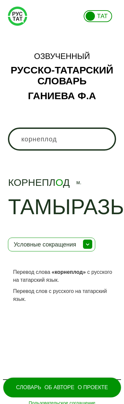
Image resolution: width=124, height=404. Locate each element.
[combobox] (62, 139)
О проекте (93, 387)
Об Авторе (59, 387)
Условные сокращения (45, 244)
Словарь (28, 387)
